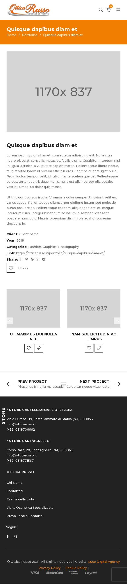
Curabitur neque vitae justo (87, 387)
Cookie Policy (76, 568)
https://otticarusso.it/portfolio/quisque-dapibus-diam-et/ (60, 253)
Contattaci (15, 491)
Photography (68, 247)
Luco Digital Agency (104, 562)
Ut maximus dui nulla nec (33, 336)
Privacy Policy (49, 568)
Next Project (94, 381)
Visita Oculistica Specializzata (30, 508)
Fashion (34, 247)
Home (11, 35)
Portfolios (30, 35)
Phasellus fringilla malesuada (41, 387)
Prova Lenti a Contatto (25, 516)
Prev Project (32, 381)
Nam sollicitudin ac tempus (94, 336)
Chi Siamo (14, 483)
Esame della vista (20, 500)
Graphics (50, 247)
